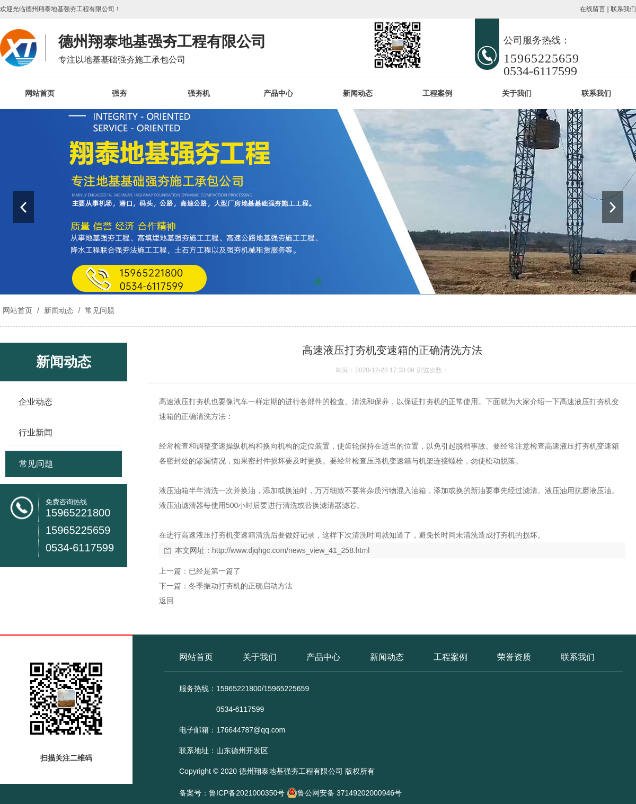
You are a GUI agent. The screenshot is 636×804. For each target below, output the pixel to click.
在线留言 (592, 9)
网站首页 (40, 93)
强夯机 (199, 93)
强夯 (119, 93)
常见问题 (98, 310)
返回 (166, 600)
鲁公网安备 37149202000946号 (344, 793)
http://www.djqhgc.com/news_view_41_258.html (290, 550)
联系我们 (623, 9)
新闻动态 (358, 93)
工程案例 (437, 93)
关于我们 (517, 93)
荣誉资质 (514, 657)
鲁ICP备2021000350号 (247, 793)
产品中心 (278, 93)
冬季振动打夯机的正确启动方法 (241, 586)
